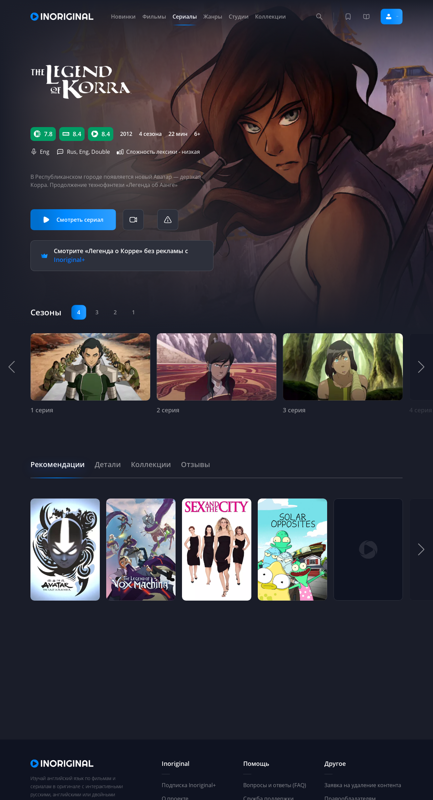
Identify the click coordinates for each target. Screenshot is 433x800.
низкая (191, 151)
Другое (335, 763)
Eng (44, 151)
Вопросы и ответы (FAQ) (274, 785)
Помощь (256, 763)
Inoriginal (175, 763)
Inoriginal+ (69, 259)
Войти (382, 16)
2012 (126, 134)
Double (100, 151)
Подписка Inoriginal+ (189, 785)
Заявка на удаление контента (362, 785)
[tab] (61, 463)
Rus (71, 151)
